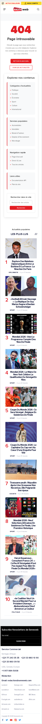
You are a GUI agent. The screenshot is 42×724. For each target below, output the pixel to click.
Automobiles (16, 125)
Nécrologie (16, 141)
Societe (13, 494)
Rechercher (21, 208)
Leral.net (4, 685)
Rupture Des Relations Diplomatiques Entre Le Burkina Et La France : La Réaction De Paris (23, 265)
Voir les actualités (21, 67)
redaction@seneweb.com (19, 681)
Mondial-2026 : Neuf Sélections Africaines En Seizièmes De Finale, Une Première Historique (23, 524)
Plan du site (16, 184)
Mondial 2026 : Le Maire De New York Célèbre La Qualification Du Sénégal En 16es (23, 376)
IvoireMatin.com (34, 690)
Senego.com (18, 685)
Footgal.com (6, 700)
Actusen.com (6, 704)
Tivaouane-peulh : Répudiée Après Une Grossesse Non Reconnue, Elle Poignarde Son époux (23, 486)
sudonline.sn (18, 700)
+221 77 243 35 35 (10, 658)
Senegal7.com (19, 695)
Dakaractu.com (19, 709)
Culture (14, 106)
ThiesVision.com (19, 690)
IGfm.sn (4, 695)
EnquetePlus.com (34, 685)
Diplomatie (13, 272)
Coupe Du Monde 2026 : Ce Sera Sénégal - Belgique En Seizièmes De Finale (23, 412)
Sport (14, 102)
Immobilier (15, 129)
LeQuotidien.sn (19, 704)
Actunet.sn (5, 709)
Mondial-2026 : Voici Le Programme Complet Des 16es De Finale (23, 339)
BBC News (32, 695)
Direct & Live (16, 161)
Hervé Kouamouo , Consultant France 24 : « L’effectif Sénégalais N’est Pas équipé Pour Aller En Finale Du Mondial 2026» (23, 563)
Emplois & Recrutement (20, 137)
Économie (15, 98)
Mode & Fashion (18, 133)
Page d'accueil (17, 157)
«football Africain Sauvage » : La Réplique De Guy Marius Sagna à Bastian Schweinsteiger (23, 303)
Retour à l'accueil (21, 61)
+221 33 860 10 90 (30, 658)
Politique (15, 90)
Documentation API (19, 180)
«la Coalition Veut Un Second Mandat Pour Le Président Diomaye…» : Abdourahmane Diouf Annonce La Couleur (24, 603)
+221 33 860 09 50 (11, 662)
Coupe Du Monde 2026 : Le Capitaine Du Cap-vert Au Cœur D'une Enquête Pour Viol (23, 449)
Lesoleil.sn (5, 690)
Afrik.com (32, 700)
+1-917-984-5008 (10, 671)
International (16, 109)
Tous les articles (18, 164)
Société (15, 94)
